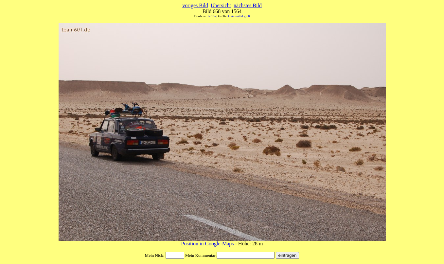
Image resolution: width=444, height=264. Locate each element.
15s (213, 16)
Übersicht (221, 5)
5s (208, 16)
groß (247, 16)
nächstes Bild (248, 5)
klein (231, 16)
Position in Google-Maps (207, 243)
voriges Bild (195, 5)
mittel (239, 16)
